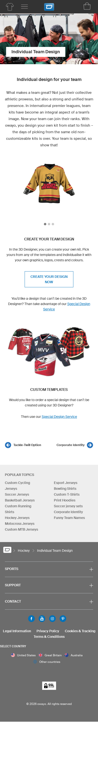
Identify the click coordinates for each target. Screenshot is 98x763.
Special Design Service (59, 417)
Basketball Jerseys (20, 500)
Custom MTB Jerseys (21, 529)
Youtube (42, 618)
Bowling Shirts (65, 489)
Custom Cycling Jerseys (17, 486)
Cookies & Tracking (80, 631)
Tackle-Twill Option (27, 445)
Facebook (31, 618)
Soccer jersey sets (68, 506)
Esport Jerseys (65, 483)
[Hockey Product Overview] (10, 7)
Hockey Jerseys (17, 518)
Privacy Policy (48, 631)
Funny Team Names (69, 518)
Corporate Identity (71, 445)
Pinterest (63, 618)
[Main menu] (24, 7)
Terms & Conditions (49, 637)
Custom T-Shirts (66, 494)
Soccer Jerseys (17, 494)
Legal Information (17, 631)
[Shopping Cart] (87, 6)
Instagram (52, 618)
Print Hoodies (64, 500)
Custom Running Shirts (18, 509)
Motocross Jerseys (19, 524)
